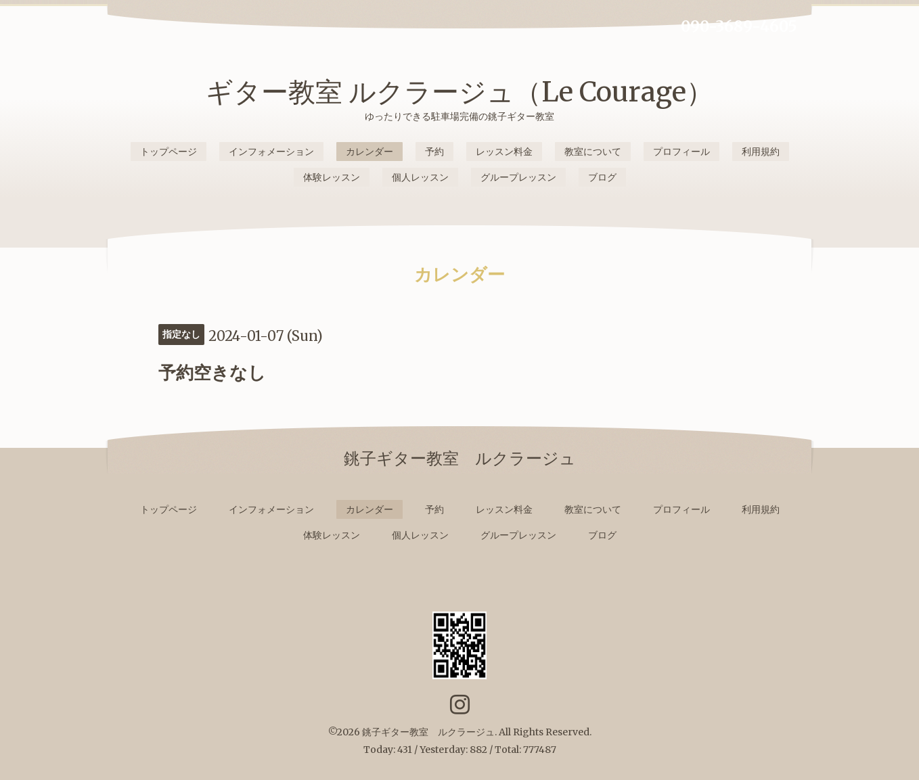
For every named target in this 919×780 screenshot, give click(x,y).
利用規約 (761, 151)
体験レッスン (331, 177)
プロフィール (681, 151)
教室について (592, 151)
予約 (434, 151)
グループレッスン (518, 177)
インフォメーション (271, 151)
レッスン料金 (504, 151)
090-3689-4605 (739, 26)
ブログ (602, 177)
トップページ (168, 151)
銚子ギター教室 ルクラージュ (428, 732)
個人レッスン (420, 177)
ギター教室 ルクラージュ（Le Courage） (459, 92)
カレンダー (369, 151)
